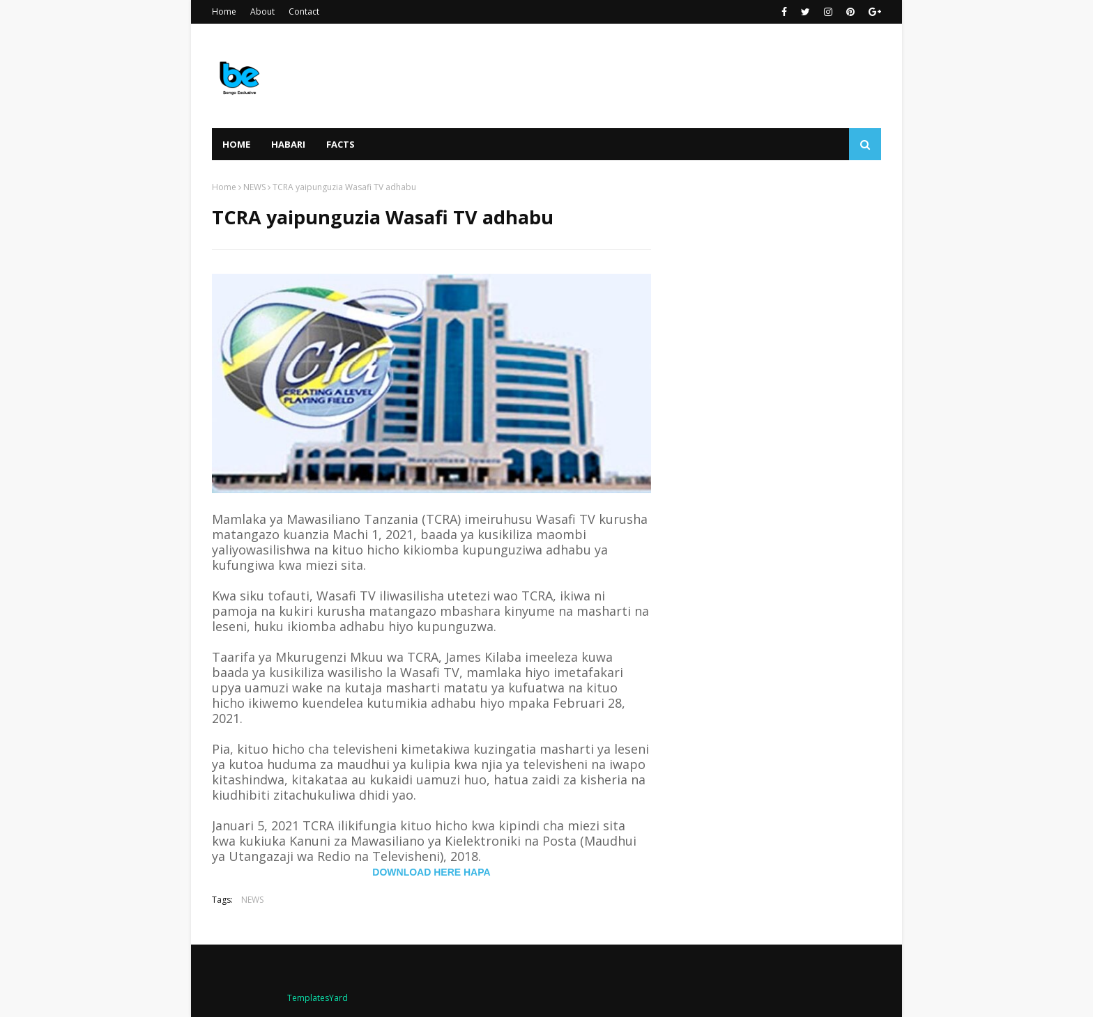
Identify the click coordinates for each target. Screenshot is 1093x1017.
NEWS (254, 187)
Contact (304, 11)
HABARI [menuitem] (288, 144)
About (262, 11)
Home (224, 11)
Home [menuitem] (236, 144)
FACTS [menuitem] (340, 144)
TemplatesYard (317, 998)
